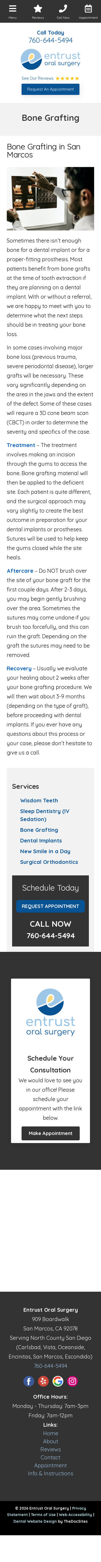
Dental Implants (41, 840)
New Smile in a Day (45, 851)
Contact (50, 1457)
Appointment (50, 1465)
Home (50, 1433)
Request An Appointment (50, 89)
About (50, 1441)
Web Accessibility (75, 1514)
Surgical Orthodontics (49, 862)
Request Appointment (50, 906)
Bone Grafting (39, 829)
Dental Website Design (35, 1521)
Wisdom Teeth (39, 800)
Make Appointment (50, 1133)
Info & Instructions (50, 1473)
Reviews (50, 1449)
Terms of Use (43, 1514)
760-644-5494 (50, 40)
